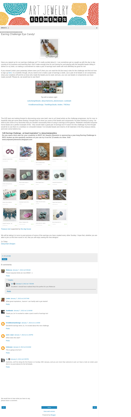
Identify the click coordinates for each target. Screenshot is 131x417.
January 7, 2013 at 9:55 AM (21, 270)
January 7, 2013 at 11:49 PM (23, 335)
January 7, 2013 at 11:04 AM (23, 310)
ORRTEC (37, 203)
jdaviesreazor (58, 101)
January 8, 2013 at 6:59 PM (20, 359)
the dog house (26, 229)
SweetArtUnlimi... (22, 161)
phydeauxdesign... (22, 224)
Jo (12, 284)
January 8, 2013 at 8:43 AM (22, 347)
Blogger (53, 415)
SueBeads (9, 310)
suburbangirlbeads (34, 101)
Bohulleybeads (5, 161)
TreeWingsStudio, (51, 105)
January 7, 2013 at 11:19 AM (30, 323)
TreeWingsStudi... (39, 164)
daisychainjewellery (49, 133)
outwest (37, 184)
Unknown (9, 347)
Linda (8, 298)
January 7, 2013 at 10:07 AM (19, 298)
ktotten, (60, 105)
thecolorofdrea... (6, 204)
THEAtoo (66, 105)
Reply (8, 276)
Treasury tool (6, 229)
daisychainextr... (55, 204)
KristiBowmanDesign (36, 105)
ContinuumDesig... (39, 225)
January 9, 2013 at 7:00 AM (25, 284)
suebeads (67, 101)
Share (4, 259)
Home (49, 407)
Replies (10, 280)
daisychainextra (47, 101)
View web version (49, 411)
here (10, 73)
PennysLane (54, 184)
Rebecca (9, 270)
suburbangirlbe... (22, 184)
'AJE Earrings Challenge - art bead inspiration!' (20, 133)
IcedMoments (5, 225)
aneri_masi (10, 335)
